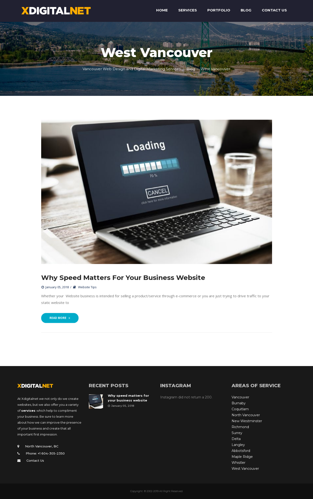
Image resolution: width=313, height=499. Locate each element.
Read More (60, 318)
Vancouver (240, 397)
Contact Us (35, 460)
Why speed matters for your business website (123, 278)
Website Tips (87, 287)
